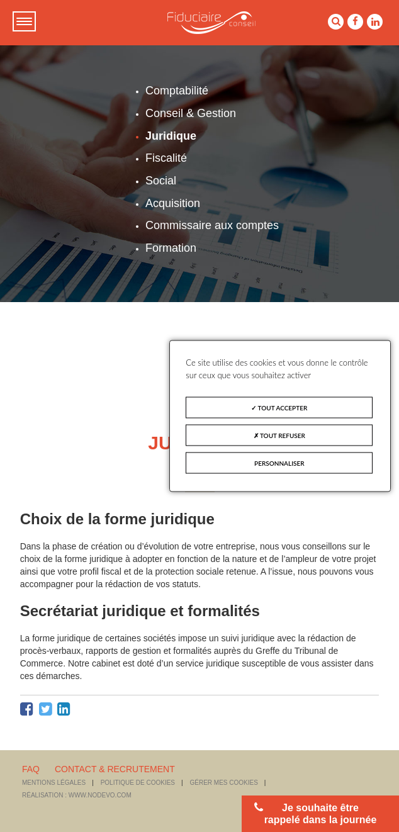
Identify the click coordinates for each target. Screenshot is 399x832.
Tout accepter (279, 408)
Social (160, 180)
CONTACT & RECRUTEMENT (115, 769)
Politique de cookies (138, 782)
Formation (170, 248)
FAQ (31, 769)
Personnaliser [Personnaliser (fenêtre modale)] (279, 463)
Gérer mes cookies (224, 782)
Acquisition (172, 203)
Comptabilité (176, 90)
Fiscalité (166, 158)
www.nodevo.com (100, 795)
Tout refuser (279, 435)
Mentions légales (54, 782)
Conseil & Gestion (190, 113)
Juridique (170, 136)
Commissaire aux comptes (212, 225)
